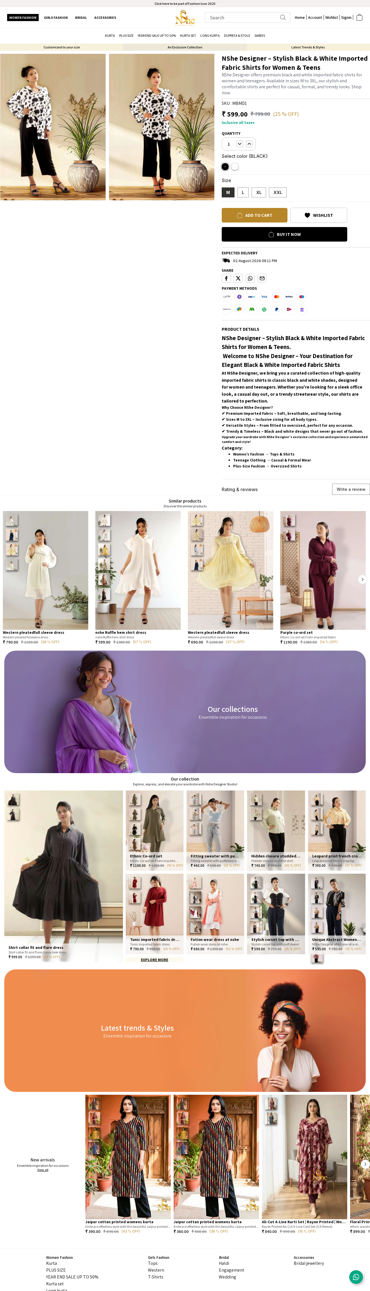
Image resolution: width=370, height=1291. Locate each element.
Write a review (351, 489)
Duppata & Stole (237, 35)
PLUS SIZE (126, 35)
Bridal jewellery (309, 1263)
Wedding (227, 1277)
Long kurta (210, 35)
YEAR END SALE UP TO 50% (157, 35)
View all (42, 1170)
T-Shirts (155, 1277)
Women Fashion (22, 17)
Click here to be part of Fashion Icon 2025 (185, 3)
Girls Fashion (56, 17)
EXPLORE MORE (154, 959)
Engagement (231, 1270)
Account (315, 17)
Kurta (110, 35)
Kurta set (188, 35)
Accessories (105, 17)
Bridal (81, 17)
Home (300, 17)
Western (156, 1270)
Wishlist (331, 17)
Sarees (259, 35)
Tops (153, 1263)
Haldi (224, 1263)
